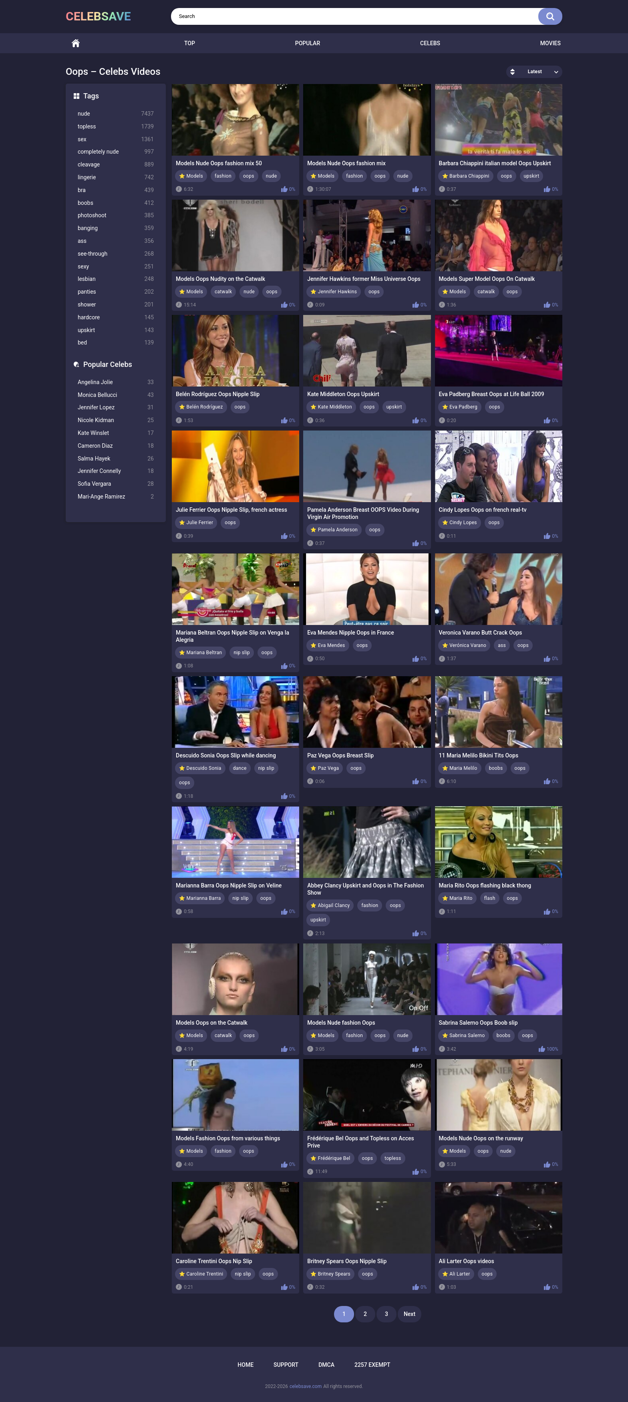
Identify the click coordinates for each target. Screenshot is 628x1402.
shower (116, 304)
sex (116, 139)
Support (286, 1365)
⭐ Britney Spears (330, 1274)
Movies (550, 43)
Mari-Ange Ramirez (116, 496)
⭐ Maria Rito (457, 898)
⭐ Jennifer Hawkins (333, 291)
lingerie (116, 177)
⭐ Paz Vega (324, 768)
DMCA (326, 1365)
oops (248, 176)
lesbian (116, 279)
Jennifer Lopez (116, 407)
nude (116, 113)
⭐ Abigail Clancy (330, 905)
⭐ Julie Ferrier (196, 522)
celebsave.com (306, 1386)
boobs (116, 203)
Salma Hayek (116, 458)
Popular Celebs (107, 364)
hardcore (116, 317)
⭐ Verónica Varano (464, 645)
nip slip (241, 652)
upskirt (116, 330)
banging (116, 228)
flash (489, 898)
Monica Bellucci (116, 395)
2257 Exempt (372, 1365)
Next (409, 1314)
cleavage (116, 164)
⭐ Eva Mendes (327, 645)
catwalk (223, 291)
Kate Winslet (116, 433)
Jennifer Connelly (116, 471)
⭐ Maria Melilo (459, 768)
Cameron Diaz (116, 446)
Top (189, 43)
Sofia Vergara (116, 484)
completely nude (116, 151)
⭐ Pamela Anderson (334, 530)
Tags (91, 96)
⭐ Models (191, 176)
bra (116, 190)
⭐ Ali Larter (456, 1274)
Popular (307, 43)
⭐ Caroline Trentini (201, 1274)
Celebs (430, 43)
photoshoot (116, 215)
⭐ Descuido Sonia (200, 768)
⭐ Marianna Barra (200, 898)
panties (116, 291)
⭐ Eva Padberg (459, 407)
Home (76, 43)
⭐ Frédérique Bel (330, 1158)
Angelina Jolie (116, 382)
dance (240, 768)
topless (116, 126)
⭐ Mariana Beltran (200, 652)
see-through (116, 253)
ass (116, 241)
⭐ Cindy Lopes (459, 522)
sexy (116, 266)
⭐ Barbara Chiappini (465, 176)
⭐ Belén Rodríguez (201, 407)
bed (116, 342)
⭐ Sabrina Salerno (463, 1035)
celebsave (98, 16)
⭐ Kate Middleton (331, 407)
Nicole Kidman (116, 420)
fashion (223, 176)
